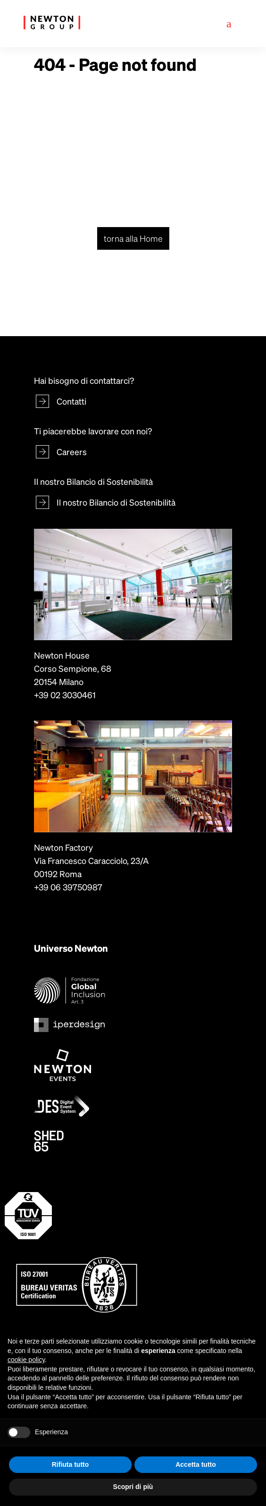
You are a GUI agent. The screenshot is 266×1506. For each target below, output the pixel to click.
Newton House (62, 655)
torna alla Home (133, 238)
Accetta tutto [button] (195, 1464)
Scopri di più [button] (133, 1486)
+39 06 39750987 (68, 886)
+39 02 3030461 (65, 694)
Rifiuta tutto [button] (70, 1464)
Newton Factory (63, 847)
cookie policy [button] (26, 1359)
